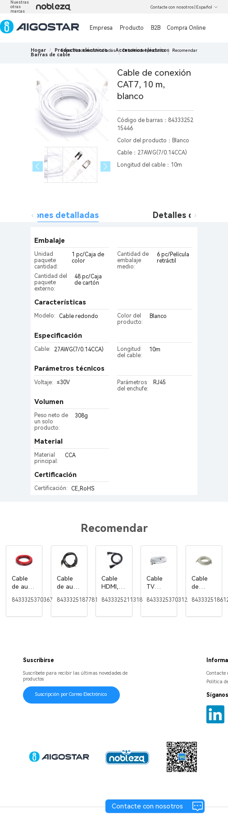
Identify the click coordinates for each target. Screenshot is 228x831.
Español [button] (207, 7)
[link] (50, 55)
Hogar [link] (38, 50)
